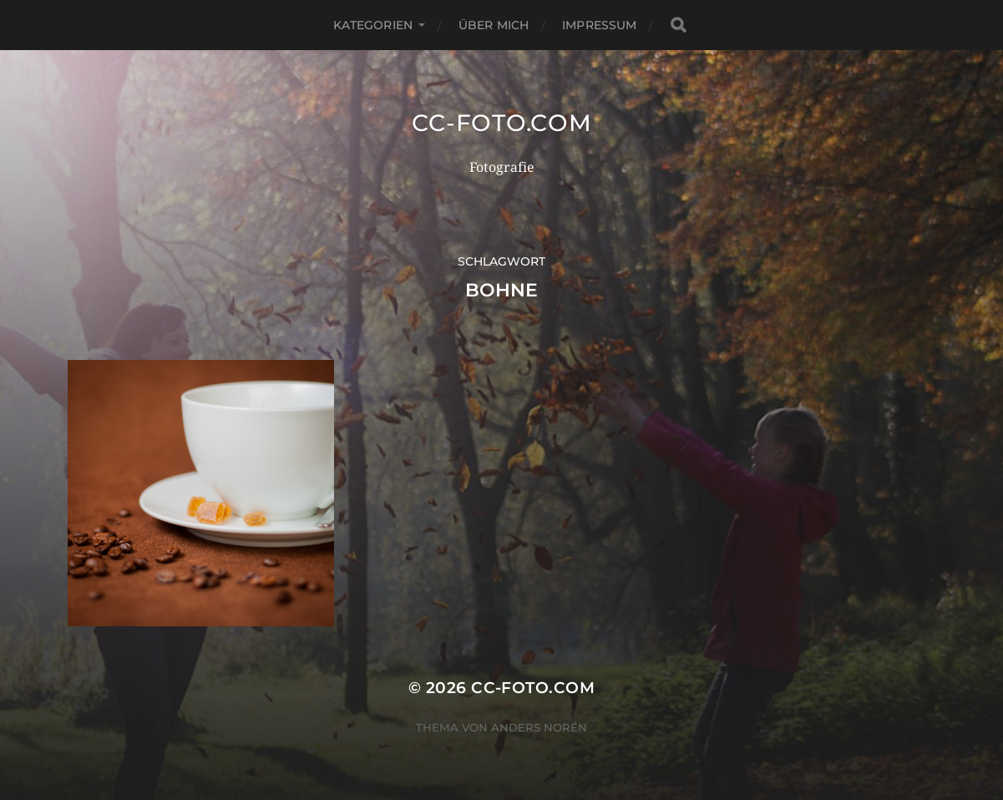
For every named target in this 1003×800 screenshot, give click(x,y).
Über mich (493, 25)
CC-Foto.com (502, 123)
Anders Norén (539, 727)
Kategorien (373, 25)
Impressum (599, 25)
